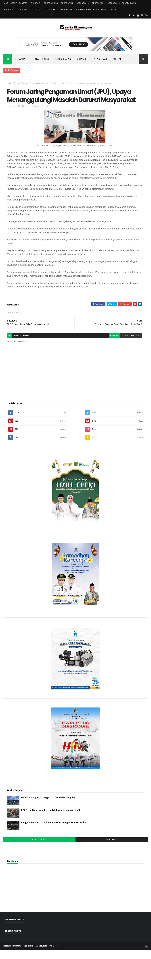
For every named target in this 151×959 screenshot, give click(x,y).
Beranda (20, 59)
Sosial (16, 83)
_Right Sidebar (66, 9)
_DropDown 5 (113, 3)
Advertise (35, 3)
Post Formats (129, 3)
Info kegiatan (63, 59)
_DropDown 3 (82, 3)
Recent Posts (39, 849)
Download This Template (105, 9)
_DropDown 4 (97, 3)
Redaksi (81, 59)
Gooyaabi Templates (48, 955)
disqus (124, 344)
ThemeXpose (19, 955)
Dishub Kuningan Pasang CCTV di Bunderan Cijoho (48, 806)
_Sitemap (23, 9)
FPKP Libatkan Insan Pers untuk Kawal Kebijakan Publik (50, 818)
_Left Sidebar (49, 9)
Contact (23, 3)
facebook (135, 344)
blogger (114, 344)
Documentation (83, 9)
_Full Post (35, 9)
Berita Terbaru (40, 59)
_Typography (9, 9)
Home (5, 3)
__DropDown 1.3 (50, 3)
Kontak (117, 59)
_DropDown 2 (66, 3)
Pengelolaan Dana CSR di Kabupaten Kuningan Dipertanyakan (54, 831)
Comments (111, 849)
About (14, 3)
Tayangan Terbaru (29, 83)
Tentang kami (99, 59)
